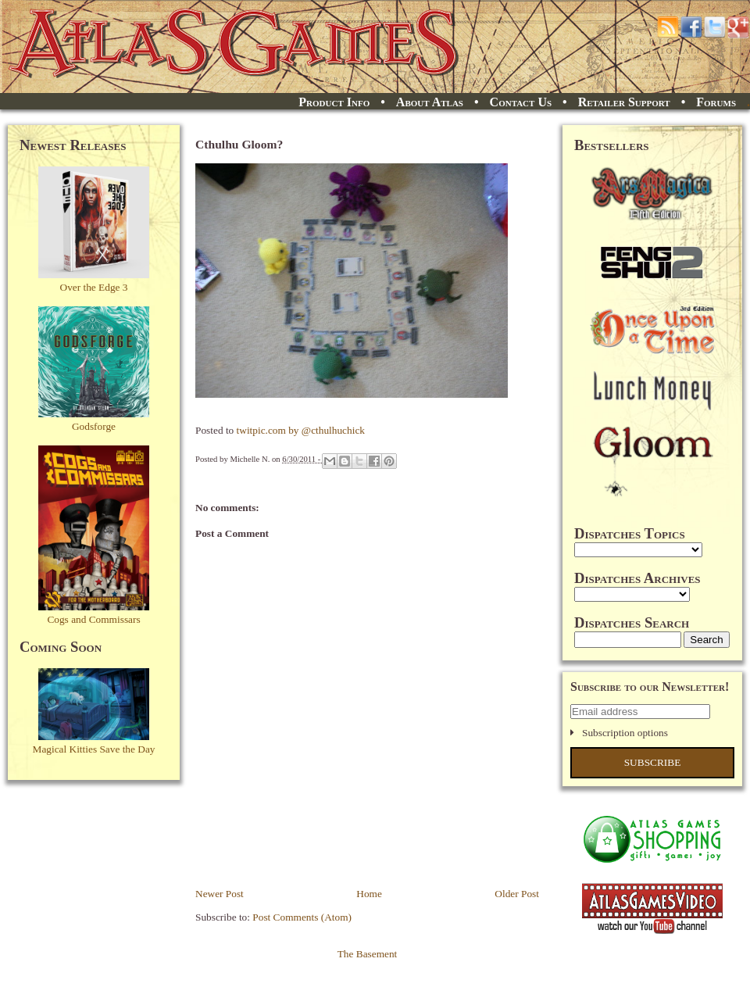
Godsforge (94, 426)
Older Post (517, 893)
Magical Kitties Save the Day (94, 749)
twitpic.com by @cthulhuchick (301, 430)
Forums (716, 102)
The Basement (368, 954)
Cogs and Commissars (93, 619)
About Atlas (429, 102)
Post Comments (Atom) (302, 917)
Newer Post (219, 893)
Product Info (334, 102)
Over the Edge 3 (94, 287)
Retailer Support (624, 102)
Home (369, 893)
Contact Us (521, 102)
